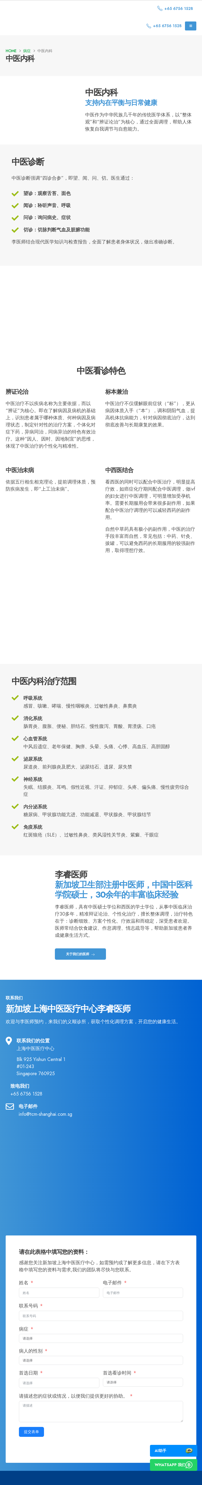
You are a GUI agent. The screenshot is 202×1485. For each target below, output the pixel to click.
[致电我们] (101, 1102)
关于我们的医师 (80, 966)
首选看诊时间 (117, 1385)
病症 (23, 1341)
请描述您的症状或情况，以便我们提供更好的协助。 (74, 1408)
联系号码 (29, 1318)
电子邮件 (112, 1295)
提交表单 (31, 1444)
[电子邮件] (101, 1122)
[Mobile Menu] (190, 25)
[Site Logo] (46, 9)
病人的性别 (31, 1363)
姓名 (23, 1295)
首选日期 (28, 1385)
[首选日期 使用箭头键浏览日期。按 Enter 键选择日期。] (59, 1395)
